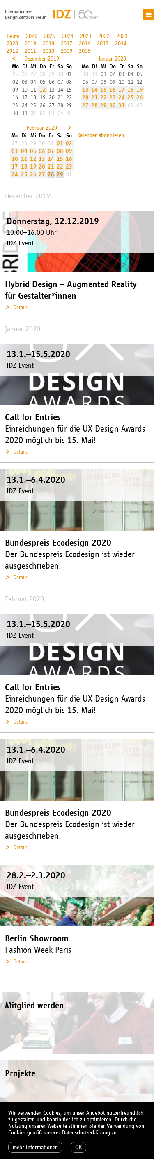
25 (130, 98)
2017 (66, 44)
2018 (48, 44)
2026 (31, 36)
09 (69, 151)
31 (121, 105)
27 (85, 105)
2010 (48, 51)
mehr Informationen (35, 1147)
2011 (30, 51)
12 (42, 90)
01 (60, 143)
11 (24, 159)
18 (130, 90)
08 (60, 151)
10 (14, 159)
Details (20, 307)
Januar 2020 (112, 59)
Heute (13, 36)
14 (94, 90)
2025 (49, 36)
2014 (120, 44)
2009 (66, 51)
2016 (84, 44)
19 (139, 90)
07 (51, 151)
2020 (12, 44)
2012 (12, 51)
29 (103, 105)
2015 (102, 44)
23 (112, 98)
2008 (84, 51)
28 (94, 105)
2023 (86, 36)
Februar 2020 (42, 128)
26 (139, 98)
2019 (30, 44)
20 (85, 98)
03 (14, 151)
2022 (104, 36)
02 (69, 143)
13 (85, 90)
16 (112, 90)
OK (78, 1147)
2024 (68, 36)
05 (33, 151)
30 (112, 105)
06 (42, 151)
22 (103, 98)
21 (94, 98)
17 (121, 90)
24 (121, 98)
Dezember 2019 (41, 59)
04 (24, 151)
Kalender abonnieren (100, 135)
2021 (122, 36)
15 (103, 90)
